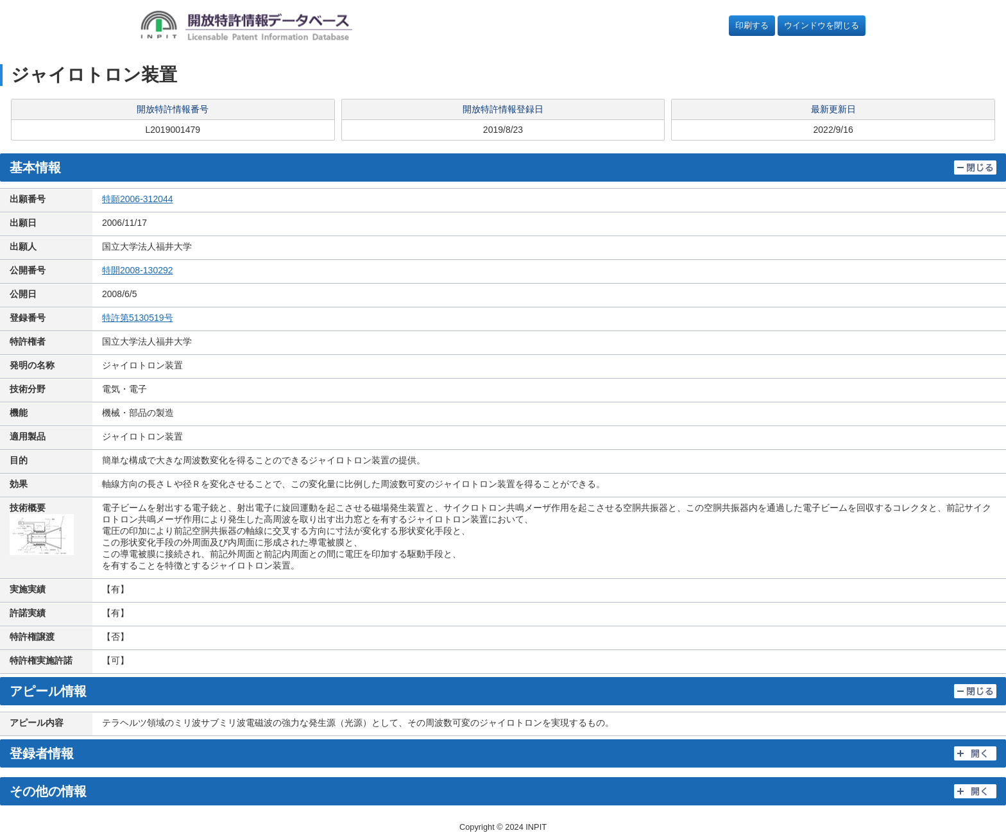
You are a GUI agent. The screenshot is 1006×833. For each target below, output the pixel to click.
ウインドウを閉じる (821, 25)
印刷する (752, 25)
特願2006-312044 (137, 199)
